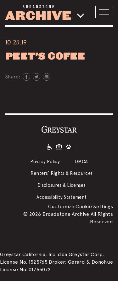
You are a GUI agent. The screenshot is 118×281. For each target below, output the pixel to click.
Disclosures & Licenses (61, 185)
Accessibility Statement (62, 197)
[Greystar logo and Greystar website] (59, 129)
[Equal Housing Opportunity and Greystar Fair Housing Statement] (59, 147)
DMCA (81, 161)
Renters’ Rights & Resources (62, 173)
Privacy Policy (45, 161)
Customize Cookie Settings (80, 206)
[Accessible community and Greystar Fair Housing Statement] (49, 147)
